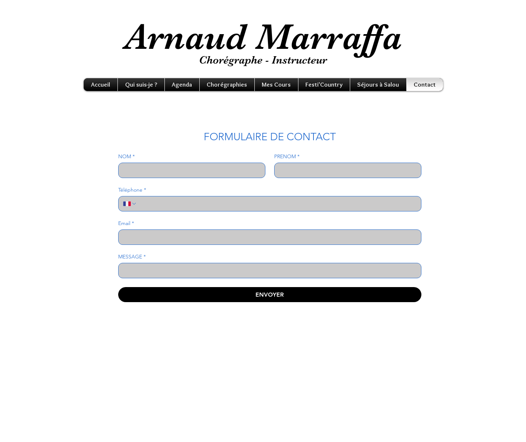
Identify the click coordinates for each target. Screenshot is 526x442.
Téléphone (132, 190)
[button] (141, 84)
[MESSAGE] (268, 270)
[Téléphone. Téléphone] (277, 203)
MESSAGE (132, 257)
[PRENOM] (346, 170)
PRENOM (287, 156)
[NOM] (190, 170)
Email (126, 223)
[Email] (268, 237)
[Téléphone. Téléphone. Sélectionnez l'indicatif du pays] (130, 204)
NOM (126, 156)
